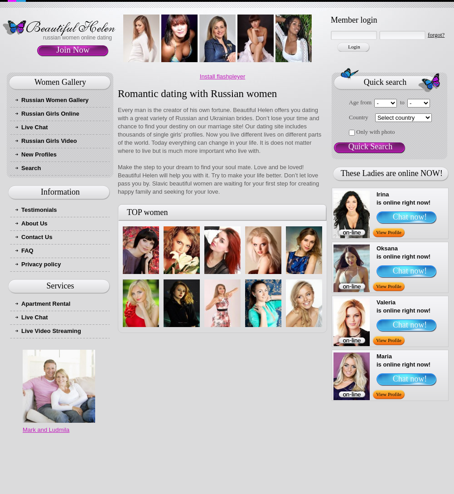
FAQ (27, 250)
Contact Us (37, 237)
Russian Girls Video (49, 140)
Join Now (72, 49)
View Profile (388, 232)
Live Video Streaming (51, 331)
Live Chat (34, 127)
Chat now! (410, 216)
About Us (34, 223)
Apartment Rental (45, 303)
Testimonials (39, 209)
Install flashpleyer (222, 76)
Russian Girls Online (50, 113)
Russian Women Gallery (55, 100)
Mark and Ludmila (46, 429)
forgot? (436, 34)
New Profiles (39, 154)
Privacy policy (41, 264)
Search (31, 168)
